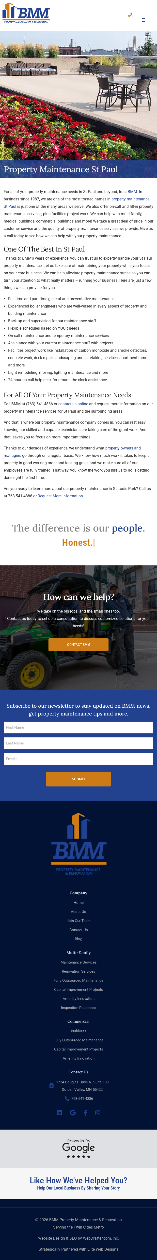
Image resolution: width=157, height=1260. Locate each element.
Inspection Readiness (78, 1002)
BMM (132, 186)
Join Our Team (79, 915)
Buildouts (78, 1025)
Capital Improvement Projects (78, 984)
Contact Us (78, 924)
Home (79, 897)
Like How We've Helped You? (78, 1175)
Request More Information (60, 491)
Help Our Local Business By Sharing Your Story (78, 1182)
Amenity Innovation (78, 993)
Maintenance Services (79, 957)
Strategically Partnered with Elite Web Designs (78, 1244)
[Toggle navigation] (143, 20)
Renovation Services (78, 966)
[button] (78, 639)
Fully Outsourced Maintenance (78, 975)
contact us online (73, 398)
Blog (78, 933)
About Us (78, 906)
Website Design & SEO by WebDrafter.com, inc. (78, 1233)
